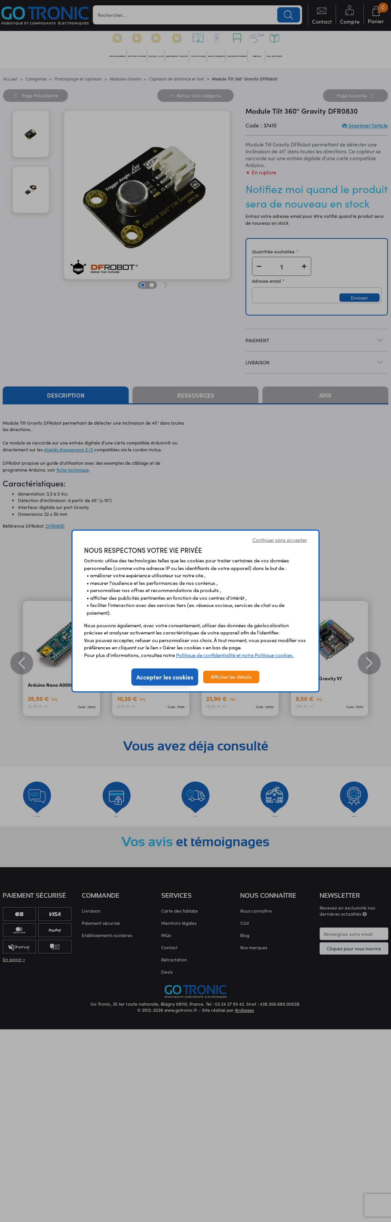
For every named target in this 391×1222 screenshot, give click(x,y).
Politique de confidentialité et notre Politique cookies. (235, 655)
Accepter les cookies (164, 677)
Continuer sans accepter (279, 539)
